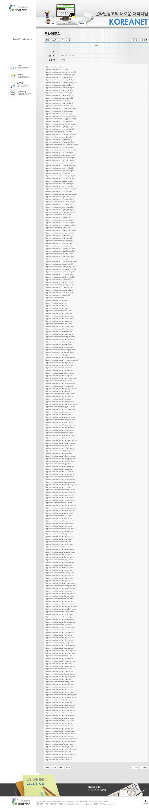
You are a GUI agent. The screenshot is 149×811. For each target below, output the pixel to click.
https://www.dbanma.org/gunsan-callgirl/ (59, 171)
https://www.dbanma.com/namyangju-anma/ (60, 389)
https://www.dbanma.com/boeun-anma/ (59, 601)
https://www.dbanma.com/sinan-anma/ (58, 518)
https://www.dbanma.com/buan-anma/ (58, 555)
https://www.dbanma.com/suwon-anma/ (59, 331)
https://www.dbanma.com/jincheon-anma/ (59, 612)
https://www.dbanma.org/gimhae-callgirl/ (59, 235)
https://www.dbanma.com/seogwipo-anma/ (60, 417)
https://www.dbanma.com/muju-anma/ (58, 542)
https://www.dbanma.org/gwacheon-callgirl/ (60, 124)
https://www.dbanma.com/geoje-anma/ (58, 635)
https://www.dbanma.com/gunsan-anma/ (59, 523)
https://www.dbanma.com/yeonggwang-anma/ (61, 508)
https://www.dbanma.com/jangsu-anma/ (59, 544)
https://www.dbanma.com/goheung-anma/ (59, 451)
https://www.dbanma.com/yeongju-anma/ (59, 658)
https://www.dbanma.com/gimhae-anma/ (59, 671)
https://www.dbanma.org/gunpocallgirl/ (59, 85)
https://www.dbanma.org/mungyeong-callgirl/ (61, 267)
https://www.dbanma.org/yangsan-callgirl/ (59, 243)
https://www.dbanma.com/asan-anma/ (58, 565)
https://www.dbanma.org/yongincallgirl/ (59, 103)
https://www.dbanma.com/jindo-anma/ (58, 516)
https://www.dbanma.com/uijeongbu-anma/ (60, 394)
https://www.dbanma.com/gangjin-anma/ (59, 495)
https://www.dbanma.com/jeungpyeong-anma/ (61, 606)
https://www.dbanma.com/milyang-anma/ (59, 632)
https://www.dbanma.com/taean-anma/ (58, 669)
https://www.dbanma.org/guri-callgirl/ (58, 140)
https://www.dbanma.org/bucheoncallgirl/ (59, 88)
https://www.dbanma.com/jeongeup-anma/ (60, 529)
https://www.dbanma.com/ (54, 298)
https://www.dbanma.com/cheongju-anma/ (60, 594)
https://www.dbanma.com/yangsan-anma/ (59, 638)
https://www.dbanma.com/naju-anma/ (58, 464)
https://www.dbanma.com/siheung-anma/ (59, 352)
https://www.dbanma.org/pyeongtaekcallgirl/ (60, 108)
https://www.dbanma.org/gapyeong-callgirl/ (60, 147)
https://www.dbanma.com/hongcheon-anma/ (60, 438)
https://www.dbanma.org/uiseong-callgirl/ (59, 272)
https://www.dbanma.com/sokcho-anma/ (59, 433)
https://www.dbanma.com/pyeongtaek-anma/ (60, 350)
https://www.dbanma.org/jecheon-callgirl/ (59, 223)
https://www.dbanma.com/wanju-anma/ (59, 536)
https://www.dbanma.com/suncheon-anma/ (60, 466)
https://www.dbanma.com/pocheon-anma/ (59, 402)
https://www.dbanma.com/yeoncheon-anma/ (60, 409)
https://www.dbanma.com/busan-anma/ (58, 313)
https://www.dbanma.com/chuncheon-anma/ (60, 420)
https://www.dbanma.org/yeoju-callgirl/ (59, 121)
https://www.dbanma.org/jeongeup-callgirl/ (60, 176)
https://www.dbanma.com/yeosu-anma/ (58, 469)
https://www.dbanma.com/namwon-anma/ (59, 531)
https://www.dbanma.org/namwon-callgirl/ (60, 178)
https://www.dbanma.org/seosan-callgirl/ (59, 217)
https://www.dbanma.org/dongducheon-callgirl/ (61, 145)
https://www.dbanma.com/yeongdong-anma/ (60, 609)
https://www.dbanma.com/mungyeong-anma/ (61, 651)
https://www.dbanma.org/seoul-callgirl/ (58, 295)
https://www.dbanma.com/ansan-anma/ (58, 344)
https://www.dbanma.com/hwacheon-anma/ (60, 479)
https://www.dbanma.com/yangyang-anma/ (60, 666)
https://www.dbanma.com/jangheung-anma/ (60, 492)
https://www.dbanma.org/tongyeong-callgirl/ (60, 230)
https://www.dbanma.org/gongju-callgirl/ (59, 210)
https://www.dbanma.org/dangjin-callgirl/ (59, 199)
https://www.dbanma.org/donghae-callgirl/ (60, 158)
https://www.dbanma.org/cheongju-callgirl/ (60, 202)
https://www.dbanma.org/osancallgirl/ (58, 101)
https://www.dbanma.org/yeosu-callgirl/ (59, 186)
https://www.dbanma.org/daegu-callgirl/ (59, 290)
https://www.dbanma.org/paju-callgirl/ (58, 132)
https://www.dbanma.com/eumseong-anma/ (60, 617)
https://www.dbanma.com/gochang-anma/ (59, 549)
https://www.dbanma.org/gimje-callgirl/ (59, 181)
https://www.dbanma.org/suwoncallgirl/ (59, 274)
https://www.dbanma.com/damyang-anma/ (60, 461)
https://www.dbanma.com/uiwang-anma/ (59, 376)
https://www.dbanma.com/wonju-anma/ (59, 422)
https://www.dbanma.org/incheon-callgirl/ (59, 293)
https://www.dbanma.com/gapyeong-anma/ (60, 407)
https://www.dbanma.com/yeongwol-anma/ (60, 443)
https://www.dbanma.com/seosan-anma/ (59, 568)
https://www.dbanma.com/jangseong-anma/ (60, 510)
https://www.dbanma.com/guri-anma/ (58, 399)
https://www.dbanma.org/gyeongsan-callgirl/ (60, 269)
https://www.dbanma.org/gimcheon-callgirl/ (60, 251)
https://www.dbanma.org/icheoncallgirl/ (59, 111)
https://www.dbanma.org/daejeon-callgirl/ (59, 277)
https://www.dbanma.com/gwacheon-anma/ (60, 383)
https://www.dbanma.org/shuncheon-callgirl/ (60, 189)
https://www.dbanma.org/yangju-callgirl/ (59, 137)
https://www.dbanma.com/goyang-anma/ (59, 386)
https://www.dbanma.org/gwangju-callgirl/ (60, 285)
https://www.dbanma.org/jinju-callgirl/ (58, 228)
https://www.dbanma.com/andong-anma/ (59, 648)
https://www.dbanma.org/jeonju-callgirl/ (59, 168)
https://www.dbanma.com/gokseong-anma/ (60, 456)
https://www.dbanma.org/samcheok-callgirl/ (60, 165)
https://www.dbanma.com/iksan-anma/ (58, 526)
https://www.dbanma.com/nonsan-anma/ (59, 570)
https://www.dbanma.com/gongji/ (57, 308)
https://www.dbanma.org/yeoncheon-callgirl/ (60, 72)
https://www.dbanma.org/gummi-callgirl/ (59, 256)
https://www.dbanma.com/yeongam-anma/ (60, 500)
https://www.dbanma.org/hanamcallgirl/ (59, 114)
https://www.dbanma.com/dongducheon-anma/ (61, 404)
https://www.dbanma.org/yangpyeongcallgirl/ (61, 119)
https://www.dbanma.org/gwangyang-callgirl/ (61, 194)
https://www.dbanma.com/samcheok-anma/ (60, 435)
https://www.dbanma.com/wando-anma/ (59, 513)
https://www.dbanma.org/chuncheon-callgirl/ (60, 150)
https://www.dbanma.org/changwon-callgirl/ (60, 225)
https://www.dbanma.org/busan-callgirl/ (59, 287)
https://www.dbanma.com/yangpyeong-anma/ (61, 378)
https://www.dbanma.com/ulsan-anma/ (58, 324)
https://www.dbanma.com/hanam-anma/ (59, 365)
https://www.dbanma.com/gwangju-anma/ (59, 326)
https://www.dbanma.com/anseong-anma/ (59, 373)
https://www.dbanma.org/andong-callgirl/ (59, 254)
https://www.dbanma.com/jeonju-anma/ (59, 521)
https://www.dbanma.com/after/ (56, 306)
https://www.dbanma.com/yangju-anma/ (59, 396)
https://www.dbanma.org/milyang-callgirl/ (59, 238)
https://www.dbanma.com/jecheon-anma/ (59, 599)
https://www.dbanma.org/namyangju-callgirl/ (61, 129)
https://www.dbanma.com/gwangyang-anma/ (60, 459)
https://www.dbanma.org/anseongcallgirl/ (59, 95)
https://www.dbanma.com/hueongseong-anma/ (61, 440)
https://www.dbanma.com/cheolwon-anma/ (60, 490)
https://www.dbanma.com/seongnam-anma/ (60, 337)
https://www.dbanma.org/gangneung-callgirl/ (61, 155)
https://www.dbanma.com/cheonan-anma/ (59, 557)
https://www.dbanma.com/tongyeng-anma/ (60, 627)
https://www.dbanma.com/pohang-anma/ (59, 640)
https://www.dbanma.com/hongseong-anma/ (60, 588)
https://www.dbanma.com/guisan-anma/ (59, 614)
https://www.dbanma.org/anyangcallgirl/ (59, 98)
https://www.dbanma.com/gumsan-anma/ (59, 578)
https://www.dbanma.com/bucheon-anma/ (59, 339)
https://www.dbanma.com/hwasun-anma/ (59, 446)
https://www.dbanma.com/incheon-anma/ (59, 316)
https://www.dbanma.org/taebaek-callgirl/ (59, 160)
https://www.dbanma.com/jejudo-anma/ (59, 412)
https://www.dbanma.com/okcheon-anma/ (59, 604)
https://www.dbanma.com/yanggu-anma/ (59, 477)
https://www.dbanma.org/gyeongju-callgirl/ (60, 248)
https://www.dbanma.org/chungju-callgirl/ (59, 204)
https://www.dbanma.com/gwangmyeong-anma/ (62, 360)
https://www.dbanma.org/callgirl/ (56, 69)
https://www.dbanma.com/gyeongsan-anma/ (60, 653)
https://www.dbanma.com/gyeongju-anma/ (60, 643)
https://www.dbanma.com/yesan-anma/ (58, 591)
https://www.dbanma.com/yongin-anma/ (59, 334)
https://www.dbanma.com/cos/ (55, 303)
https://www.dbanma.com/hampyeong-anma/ (61, 505)
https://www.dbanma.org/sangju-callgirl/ (59, 264)
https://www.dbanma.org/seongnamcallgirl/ (60, 75)
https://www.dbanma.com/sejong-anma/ (59, 329)
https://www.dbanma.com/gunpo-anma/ (59, 363)
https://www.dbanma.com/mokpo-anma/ (59, 472)
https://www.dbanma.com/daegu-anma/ (59, 321)
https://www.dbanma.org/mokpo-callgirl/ (59, 184)
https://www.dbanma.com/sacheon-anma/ (59, 630)
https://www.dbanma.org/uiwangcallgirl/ (59, 106)
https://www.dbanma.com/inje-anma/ (58, 487)
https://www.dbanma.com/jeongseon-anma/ (60, 482)
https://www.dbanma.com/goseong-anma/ (59, 474)
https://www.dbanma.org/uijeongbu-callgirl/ (60, 134)
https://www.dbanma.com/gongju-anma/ (59, 560)
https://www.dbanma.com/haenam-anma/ (59, 498)
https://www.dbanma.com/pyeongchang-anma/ (61, 485)
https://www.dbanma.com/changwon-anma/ (60, 622)
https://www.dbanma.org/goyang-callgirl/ (59, 127)
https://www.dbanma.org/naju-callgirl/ (58, 191)
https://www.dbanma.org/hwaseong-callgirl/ (60, 116)
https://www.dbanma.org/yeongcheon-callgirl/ (61, 261)
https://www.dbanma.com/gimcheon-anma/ (60, 645)
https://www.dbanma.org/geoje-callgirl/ (59, 241)
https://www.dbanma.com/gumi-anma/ (58, 664)
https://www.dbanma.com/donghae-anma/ (59, 427)
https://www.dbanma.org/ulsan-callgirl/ (58, 280)
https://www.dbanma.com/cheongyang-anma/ (61, 586)
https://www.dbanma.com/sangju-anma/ (59, 656)
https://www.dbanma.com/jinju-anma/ (58, 625)
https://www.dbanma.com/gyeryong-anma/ (60, 573)
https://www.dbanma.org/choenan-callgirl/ (60, 207)
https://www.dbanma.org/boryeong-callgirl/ (60, 212)
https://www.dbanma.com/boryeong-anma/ (60, 562)
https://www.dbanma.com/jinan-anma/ (58, 539)
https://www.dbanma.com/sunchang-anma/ (60, 552)
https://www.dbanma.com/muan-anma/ (58, 503)
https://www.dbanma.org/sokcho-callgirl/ (59, 163)
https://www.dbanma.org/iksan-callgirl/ (58, 173)
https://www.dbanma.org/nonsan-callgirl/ (59, 220)
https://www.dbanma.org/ (54, 67)
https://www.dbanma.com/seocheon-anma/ (60, 583)
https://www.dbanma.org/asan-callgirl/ (58, 215)
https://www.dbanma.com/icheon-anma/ (59, 370)
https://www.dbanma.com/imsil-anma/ (58, 547)
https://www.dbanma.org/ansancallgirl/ (58, 93)
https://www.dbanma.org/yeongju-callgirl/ (59, 259)
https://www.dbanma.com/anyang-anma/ (59, 347)
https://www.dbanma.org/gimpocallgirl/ (59, 77)
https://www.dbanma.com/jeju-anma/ (58, 414)
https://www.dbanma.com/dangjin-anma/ (59, 575)
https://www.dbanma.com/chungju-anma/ (59, 596)
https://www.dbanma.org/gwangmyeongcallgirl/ (62, 82)
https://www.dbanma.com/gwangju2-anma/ (60, 357)
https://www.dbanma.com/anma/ (56, 300)
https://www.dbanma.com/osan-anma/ (58, 368)
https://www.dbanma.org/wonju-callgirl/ (59, 152)
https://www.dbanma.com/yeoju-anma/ (58, 381)
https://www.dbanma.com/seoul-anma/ (58, 311)
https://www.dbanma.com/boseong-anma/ (59, 448)
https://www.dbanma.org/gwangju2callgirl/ (60, 80)
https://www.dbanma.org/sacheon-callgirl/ (59, 233)
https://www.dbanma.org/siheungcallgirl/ (59, 90)
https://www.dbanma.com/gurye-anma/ (58, 453)
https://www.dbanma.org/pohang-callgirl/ (59, 246)
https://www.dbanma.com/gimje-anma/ (58, 534)
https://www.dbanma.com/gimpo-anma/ (59, 355)
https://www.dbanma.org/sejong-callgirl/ (59, 282)
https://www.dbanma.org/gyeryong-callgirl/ (60, 197)
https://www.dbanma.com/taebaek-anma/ (59, 430)
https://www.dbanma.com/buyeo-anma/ (59, 581)
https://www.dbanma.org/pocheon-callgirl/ (60, 142)
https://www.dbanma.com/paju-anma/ (58, 391)
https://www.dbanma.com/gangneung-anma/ (60, 425)
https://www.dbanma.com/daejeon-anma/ (59, 319)
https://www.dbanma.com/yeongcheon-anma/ (61, 661)
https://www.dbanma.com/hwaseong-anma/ (60, 342)
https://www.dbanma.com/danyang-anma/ (59, 619)
